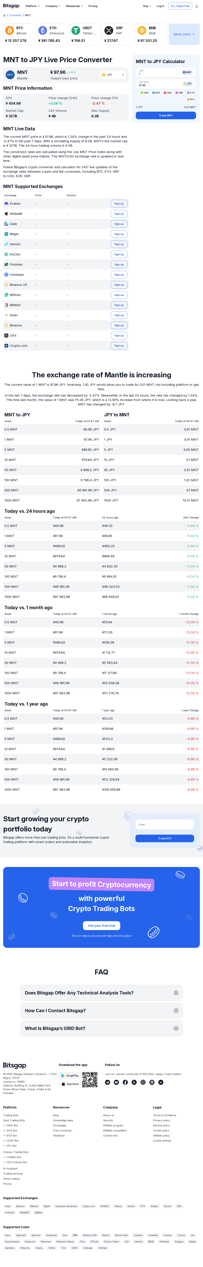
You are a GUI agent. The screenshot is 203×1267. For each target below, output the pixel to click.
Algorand (21, 1235)
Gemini (131, 1206)
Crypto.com (89, 1206)
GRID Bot (12, 1125)
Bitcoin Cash (121, 1235)
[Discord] (151, 1082)
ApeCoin (35, 1235)
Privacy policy (161, 1120)
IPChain (94, 1241)
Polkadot (164, 1241)
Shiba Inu (25, 1248)
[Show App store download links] (196, 6)
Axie (65, 1235)
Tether (51, 1248)
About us (108, 1115)
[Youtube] (116, 1082)
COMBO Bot (14, 1157)
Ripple (192, 1241)
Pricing (7, 1183)
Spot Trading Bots (14, 1120)
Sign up (119, 203)
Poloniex (9, 1212)
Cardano (138, 1235)
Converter (15, 15)
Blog (56, 1115)
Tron (63, 1248)
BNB (75, 1235)
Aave (7, 1235)
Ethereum (46, 1241)
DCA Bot (12, 1130)
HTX (142, 1206)
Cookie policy (161, 1130)
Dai (192, 1235)
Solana (39, 1248)
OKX (179, 1206)
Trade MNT (166, 115)
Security (108, 1120)
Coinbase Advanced (66, 1206)
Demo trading (11, 1178)
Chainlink (153, 1235)
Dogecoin (30, 1241)
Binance (20, 1206)
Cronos (181, 1235)
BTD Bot (12, 1135)
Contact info (110, 1135)
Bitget (47, 1206)
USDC (75, 1248)
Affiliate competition (115, 1130)
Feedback (59, 1135)
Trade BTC (164, 838)
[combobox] (113, 74)
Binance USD (90, 1235)
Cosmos (168, 1235)
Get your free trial (101, 926)
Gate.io (118, 1206)
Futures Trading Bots (15, 1152)
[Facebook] (125, 1082)
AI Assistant (10, 1168)
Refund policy (161, 1125)
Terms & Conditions (164, 1115)
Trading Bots (10, 1115)
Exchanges (59, 1125)
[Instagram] (143, 1082)
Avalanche (51, 1235)
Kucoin (167, 1206)
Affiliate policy (161, 1135)
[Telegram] (107, 1082)
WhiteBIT (24, 1212)
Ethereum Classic (65, 1241)
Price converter (62, 1130)
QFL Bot (11, 1145)
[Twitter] (134, 1082)
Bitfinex (34, 1206)
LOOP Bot (13, 1140)
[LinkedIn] (160, 1082)
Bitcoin (105, 1235)
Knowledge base (63, 1120)
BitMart (38, 1212)
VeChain (102, 1248)
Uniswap (88, 1248)
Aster (7, 1206)
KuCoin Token (111, 1241)
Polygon (179, 1241)
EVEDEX (104, 1206)
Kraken (154, 1206)
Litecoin (138, 1241)
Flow (82, 1241)
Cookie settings (162, 1140)
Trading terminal (13, 1173)
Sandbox (10, 1248)
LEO (127, 1241)
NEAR (151, 1241)
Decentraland (12, 1241)
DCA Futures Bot (17, 1162)
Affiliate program (113, 1125)
